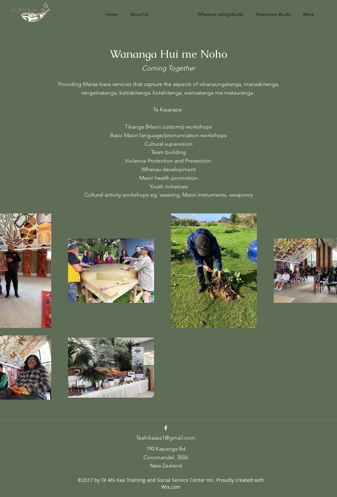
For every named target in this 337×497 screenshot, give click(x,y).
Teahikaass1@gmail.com (165, 437)
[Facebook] (165, 427)
